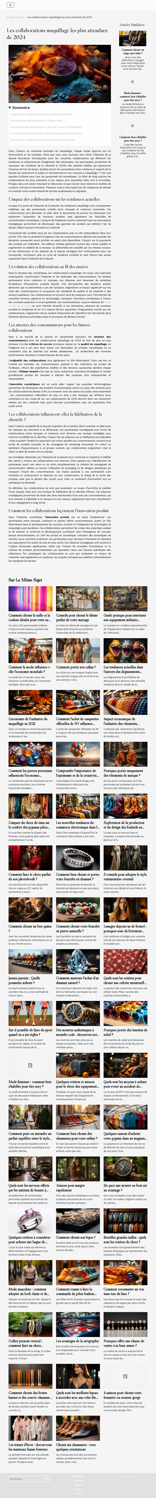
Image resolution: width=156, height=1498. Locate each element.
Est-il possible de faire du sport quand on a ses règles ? (30, 1032)
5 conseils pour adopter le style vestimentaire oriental (125, 876)
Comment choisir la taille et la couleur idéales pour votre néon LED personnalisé (30, 620)
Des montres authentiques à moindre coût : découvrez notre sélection (78, 1035)
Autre (21, 17)
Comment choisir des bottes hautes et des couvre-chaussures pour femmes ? (30, 1397)
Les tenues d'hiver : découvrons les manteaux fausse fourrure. (30, 1447)
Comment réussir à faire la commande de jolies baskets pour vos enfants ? (75, 1294)
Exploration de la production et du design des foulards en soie (124, 827)
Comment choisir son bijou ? (75, 1237)
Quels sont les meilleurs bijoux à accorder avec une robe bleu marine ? (77, 1397)
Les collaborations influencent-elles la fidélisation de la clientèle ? (46, 133)
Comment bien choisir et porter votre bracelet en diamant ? (77, 876)
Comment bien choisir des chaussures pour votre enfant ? (76, 1135)
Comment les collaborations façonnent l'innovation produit (42, 139)
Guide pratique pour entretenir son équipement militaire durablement (125, 620)
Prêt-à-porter (78, 1476)
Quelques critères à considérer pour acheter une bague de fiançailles (29, 1242)
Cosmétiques (78, 1480)
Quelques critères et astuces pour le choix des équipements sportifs (77, 1086)
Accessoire (78, 1489)
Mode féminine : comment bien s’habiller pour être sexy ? (133, 96)
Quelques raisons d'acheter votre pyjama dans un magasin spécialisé (124, 1138)
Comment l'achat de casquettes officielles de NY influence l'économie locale (77, 723)
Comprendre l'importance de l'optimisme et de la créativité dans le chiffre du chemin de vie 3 (77, 778)
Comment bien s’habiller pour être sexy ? (132, 138)
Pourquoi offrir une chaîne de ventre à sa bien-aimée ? (124, 1343)
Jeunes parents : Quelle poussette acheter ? (24, 980)
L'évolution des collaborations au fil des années (36, 120)
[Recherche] (29, 1479)
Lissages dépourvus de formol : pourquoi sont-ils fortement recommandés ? (125, 931)
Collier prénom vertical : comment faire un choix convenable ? (25, 1345)
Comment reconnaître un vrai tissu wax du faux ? (124, 1291)
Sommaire (21, 107)
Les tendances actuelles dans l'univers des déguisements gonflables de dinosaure (123, 672)
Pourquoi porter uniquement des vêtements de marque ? (123, 773)
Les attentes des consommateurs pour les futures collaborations (46, 127)
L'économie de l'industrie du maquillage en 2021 (28, 721)
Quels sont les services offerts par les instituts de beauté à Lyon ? (29, 1190)
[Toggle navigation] (10, 4)
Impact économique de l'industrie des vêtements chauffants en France (120, 723)
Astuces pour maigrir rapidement (70, 1187)
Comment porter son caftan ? (76, 667)
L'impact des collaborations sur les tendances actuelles (41, 114)
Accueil (11, 17)
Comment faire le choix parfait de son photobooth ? (30, 876)
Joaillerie (78, 1484)
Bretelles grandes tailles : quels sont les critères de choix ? (125, 1239)
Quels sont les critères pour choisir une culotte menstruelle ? (125, 983)
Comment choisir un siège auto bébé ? (133, 51)
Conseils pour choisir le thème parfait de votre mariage (77, 617)
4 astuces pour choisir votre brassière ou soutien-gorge (122, 1395)
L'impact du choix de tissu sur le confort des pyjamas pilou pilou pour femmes (29, 827)
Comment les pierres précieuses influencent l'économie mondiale (30, 775)
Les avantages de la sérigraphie (77, 1341)
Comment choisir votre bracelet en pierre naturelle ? (77, 928)
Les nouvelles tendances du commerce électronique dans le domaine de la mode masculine (77, 827)
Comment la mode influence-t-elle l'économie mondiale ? (30, 669)
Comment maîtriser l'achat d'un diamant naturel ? (77, 980)
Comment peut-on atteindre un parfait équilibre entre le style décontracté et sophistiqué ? (30, 1138)
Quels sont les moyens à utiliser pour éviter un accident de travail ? (125, 1086)
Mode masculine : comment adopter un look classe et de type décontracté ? (28, 1294)
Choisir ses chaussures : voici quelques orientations (76, 1447)
